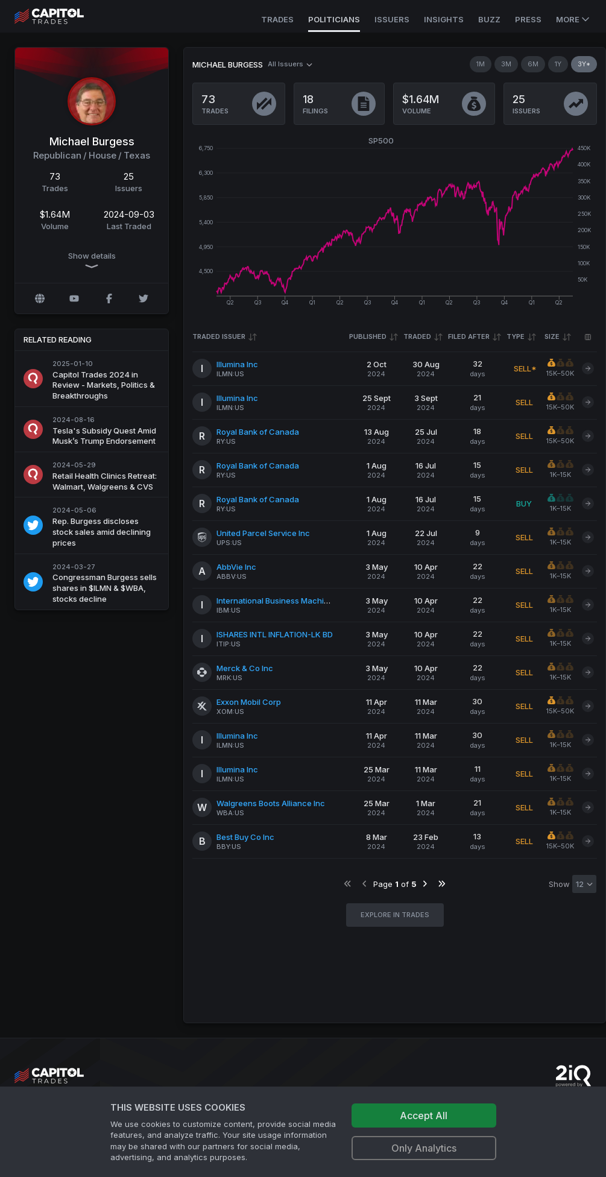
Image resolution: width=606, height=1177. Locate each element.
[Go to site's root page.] (62, 16)
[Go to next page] (425, 884)
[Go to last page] (442, 884)
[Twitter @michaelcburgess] (143, 298)
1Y (558, 64)
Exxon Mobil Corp (248, 702)
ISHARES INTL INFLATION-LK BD (274, 634)
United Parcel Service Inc (263, 533)
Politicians (334, 19)
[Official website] (40, 298)
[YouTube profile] (74, 298)
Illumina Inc (237, 364)
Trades (277, 19)
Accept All (423, 1115)
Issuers (391, 19)
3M (506, 64)
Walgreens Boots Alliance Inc (270, 803)
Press (528, 19)
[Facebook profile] (109, 298)
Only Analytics (423, 1148)
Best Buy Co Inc (245, 837)
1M (480, 64)
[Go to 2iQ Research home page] (573, 1076)
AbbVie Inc (236, 567)
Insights (444, 19)
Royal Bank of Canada (257, 432)
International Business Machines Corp (287, 600)
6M (533, 64)
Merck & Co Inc (244, 668)
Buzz (489, 19)
